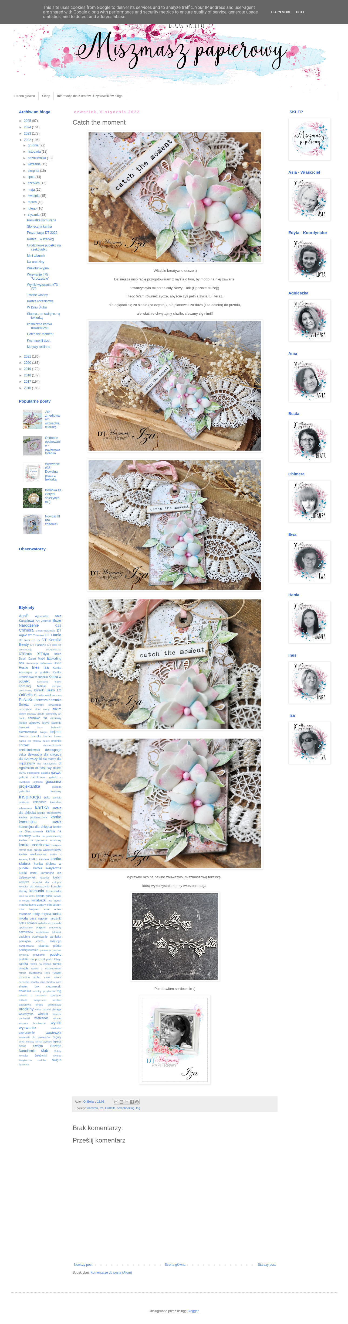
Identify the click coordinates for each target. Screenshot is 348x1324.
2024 (28, 127)
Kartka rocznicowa (40, 301)
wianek (43, 1014)
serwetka (24, 981)
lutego (33, 208)
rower (47, 977)
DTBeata (25, 654)
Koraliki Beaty (44, 690)
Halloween (46, 663)
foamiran (92, 1108)
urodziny (26, 1009)
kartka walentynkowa (47, 849)
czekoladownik (29, 750)
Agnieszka (42, 616)
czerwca (34, 183)
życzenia (24, 1064)
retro (47, 972)
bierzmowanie (28, 731)
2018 (28, 375)
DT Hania (53, 635)
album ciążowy (27, 713)
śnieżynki (40, 1055)
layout (57, 900)
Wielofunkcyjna (38, 268)
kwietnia (34, 196)
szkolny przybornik (44, 991)
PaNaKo (26, 700)
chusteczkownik (52, 745)
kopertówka (53, 891)
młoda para (27, 918)
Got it (301, 12)
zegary (57, 1037)
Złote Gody (42, 709)
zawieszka (53, 1032)
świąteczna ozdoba (32, 1060)
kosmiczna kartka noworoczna (39, 326)
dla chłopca (52, 754)
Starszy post (267, 1265)
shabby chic (38, 981)
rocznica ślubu (29, 977)
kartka (42, 807)
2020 (28, 363)
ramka (23, 964)
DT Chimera (36, 635)
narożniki (55, 918)
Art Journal (43, 620)
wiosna (57, 1018)
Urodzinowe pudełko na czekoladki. (44, 247)
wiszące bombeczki (32, 1023)
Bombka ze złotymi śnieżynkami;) (53, 496)
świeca (57, 1055)
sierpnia (34, 171)
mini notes (52, 909)
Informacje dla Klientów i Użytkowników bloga (90, 96)
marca (33, 202)
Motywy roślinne (38, 347)
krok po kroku (27, 895)
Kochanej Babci (49, 681)
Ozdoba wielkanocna (47, 695)
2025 (28, 121)
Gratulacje (32, 663)
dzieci (57, 768)
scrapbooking (125, 1108)
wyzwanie (27, 1027)
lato (50, 900)
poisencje (45, 950)
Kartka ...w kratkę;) (40, 239)
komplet (24, 882)
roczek (57, 972)
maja (32, 189)
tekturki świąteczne (32, 1000)
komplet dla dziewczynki (34, 886)
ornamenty (55, 927)
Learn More (281, 12)
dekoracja (35, 754)
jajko (47, 797)
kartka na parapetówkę (47, 836)
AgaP (23, 616)
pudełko (55, 954)
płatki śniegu (53, 959)
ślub (44, 1050)
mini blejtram (29, 909)
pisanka (43, 945)
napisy (43, 918)
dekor (22, 754)
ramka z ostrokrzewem (46, 968)
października (37, 158)
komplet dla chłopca (47, 882)
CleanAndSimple (45, 630)
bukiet (46, 740)
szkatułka (25, 991)
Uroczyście (25, 709)
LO (59, 690)
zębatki (47, 1041)
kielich (57, 877)
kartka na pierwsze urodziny (40, 840)
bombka (36, 736)
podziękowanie (28, 950)
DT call (52, 644)
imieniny (55, 791)
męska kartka (51, 914)
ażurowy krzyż (39, 722)
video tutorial (43, 1009)
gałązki (56, 772)
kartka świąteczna (47, 868)
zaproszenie (27, 1032)
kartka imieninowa (49, 812)
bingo (43, 731)
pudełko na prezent (32, 959)
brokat (57, 736)
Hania (57, 663)
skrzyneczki (53, 986)
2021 (28, 356)
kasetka (44, 877)
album (56, 709)
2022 (28, 140)
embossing (33, 772)
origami (41, 927)
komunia (36, 891)
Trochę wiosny (37, 295)
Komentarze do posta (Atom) (111, 1272)
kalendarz (39, 802)
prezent (57, 950)
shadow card (53, 981)
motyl (36, 914)
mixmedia (25, 913)
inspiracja (30, 797)
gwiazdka (24, 791)
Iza (101, 1108)
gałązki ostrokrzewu (32, 777)
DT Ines (24, 640)
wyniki (56, 1023)
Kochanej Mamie (32, 686)
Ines (35, 667)
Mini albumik (36, 256)
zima (21, 1041)
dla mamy (49, 758)
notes (22, 923)
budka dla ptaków (30, 740)
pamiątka (55, 936)
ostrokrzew (26, 932)
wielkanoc (41, 1018)
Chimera (26, 630)
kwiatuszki (39, 900)
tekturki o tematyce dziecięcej (40, 995)
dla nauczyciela (46, 763)
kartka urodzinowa (34, 845)
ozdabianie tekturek (49, 932)
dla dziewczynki (30, 759)
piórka (57, 945)
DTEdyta (42, 654)
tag (138, 1108)
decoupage (53, 750)
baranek (24, 727)
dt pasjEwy (43, 768)
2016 (28, 388)
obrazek (32, 923)
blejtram (55, 732)
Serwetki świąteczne (47, 704)
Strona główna (24, 96)
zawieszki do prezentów (34, 1037)
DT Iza (36, 640)
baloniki (56, 722)
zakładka (56, 1028)
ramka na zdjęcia (40, 963)
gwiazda (56, 786)
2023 (28, 133)
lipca (31, 177)
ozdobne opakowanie (33, 936)
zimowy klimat (34, 1041)
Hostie (23, 668)
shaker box (29, 986)
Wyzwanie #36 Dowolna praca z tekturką (52, 472)
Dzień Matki (36, 658)
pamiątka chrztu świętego (40, 941)
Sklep (46, 96)
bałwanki (56, 727)
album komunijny (47, 713)
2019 (28, 369)
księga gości (44, 895)
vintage (56, 1009)
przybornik (39, 954)
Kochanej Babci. (38, 340)
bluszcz (24, 736)
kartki (23, 873)
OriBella (110, 1108)
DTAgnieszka (53, 649)
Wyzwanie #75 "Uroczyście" (38, 276)
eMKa (22, 772)
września (35, 164)
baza (40, 727)
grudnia (33, 145)
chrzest (24, 745)
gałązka (45, 772)
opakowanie (26, 927)
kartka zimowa (39, 859)
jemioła (57, 797)
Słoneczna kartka (39, 226)
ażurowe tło (37, 718)
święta (56, 1060)
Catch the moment (40, 334)
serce (57, 977)
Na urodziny (35, 262)
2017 (28, 381)
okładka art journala (49, 923)
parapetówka (26, 945)
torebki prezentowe (48, 1004)
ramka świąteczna (30, 972)
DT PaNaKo (38, 644)
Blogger (193, 1311)
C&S (58, 625)
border (47, 736)
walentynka (26, 1014)
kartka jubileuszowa (33, 817)
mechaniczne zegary (32, 904)
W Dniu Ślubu (37, 307)
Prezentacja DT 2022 (42, 233)
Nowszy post (83, 1265)
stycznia (34, 215)
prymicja (24, 954)
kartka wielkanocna (32, 854)
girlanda (38, 781)
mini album (54, 904)
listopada (35, 151)
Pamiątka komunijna (41, 220)
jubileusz (24, 802)
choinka (56, 740)
